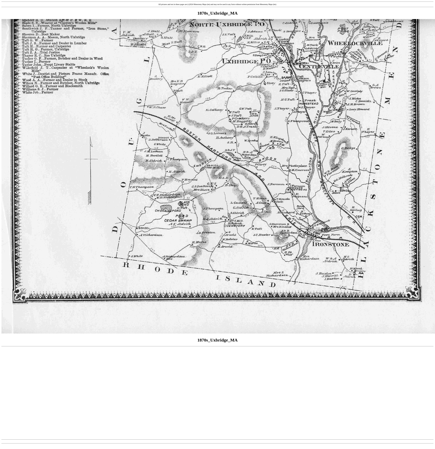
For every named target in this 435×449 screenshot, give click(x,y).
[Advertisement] (217, 393)
